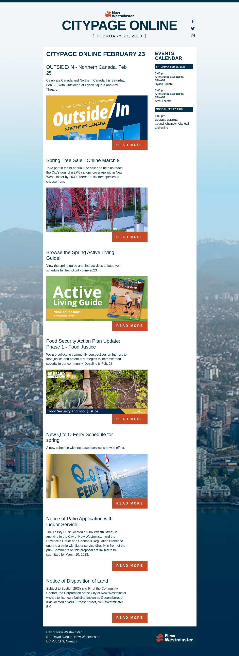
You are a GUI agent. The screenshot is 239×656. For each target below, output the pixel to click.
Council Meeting (166, 120)
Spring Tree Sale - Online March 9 (83, 160)
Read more (129, 145)
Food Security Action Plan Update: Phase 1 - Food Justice (83, 344)
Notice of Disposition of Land (77, 581)
